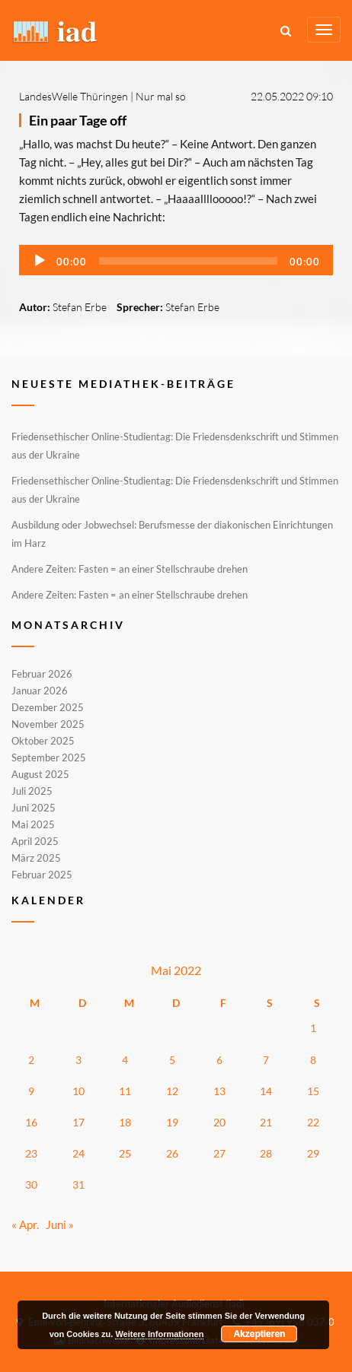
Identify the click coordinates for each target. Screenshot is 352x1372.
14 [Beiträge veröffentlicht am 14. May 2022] (266, 1091)
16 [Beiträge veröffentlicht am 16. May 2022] (31, 1122)
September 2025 (48, 757)
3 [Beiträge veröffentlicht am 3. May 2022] (78, 1059)
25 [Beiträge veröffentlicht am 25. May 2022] (125, 1153)
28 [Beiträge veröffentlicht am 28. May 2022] (266, 1153)
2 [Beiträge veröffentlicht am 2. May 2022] (31, 1059)
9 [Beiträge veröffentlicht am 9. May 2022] (31, 1091)
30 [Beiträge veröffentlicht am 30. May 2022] (31, 1184)
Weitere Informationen (159, 1334)
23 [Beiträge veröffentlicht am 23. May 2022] (31, 1153)
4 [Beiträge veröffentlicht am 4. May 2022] (125, 1059)
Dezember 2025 (47, 707)
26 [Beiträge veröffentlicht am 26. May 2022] (172, 1153)
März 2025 (36, 858)
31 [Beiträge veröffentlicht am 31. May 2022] (78, 1184)
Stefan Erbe (80, 306)
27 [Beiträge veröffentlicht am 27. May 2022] (219, 1153)
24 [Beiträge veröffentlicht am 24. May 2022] (78, 1153)
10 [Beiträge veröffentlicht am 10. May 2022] (78, 1091)
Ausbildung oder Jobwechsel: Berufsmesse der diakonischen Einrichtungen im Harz (172, 534)
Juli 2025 (32, 791)
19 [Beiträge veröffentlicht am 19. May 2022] (172, 1122)
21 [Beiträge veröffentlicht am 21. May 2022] (266, 1122)
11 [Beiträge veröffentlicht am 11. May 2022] (125, 1091)
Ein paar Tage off (77, 120)
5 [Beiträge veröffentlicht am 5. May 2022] (172, 1059)
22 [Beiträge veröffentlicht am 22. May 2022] (313, 1122)
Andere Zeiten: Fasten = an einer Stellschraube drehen (129, 569)
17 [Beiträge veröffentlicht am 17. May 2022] (78, 1122)
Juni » (60, 1224)
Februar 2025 (41, 874)
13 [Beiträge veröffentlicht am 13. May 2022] (219, 1091)
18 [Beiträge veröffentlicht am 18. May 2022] (125, 1122)
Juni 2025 (33, 808)
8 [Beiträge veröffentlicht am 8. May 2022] (313, 1059)
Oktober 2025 (43, 741)
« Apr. (25, 1224)
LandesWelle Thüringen (73, 96)
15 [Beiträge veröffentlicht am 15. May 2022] (313, 1091)
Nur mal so (161, 96)
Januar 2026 (39, 690)
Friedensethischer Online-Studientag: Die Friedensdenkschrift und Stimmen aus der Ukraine (174, 445)
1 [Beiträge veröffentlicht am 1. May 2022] (313, 1027)
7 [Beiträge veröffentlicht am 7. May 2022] (266, 1059)
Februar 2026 (41, 674)
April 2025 (35, 841)
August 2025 (40, 774)
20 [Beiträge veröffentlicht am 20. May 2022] (219, 1122)
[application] (176, 260)
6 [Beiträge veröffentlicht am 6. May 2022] (219, 1059)
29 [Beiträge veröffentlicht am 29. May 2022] (313, 1153)
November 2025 (48, 724)
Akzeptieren (259, 1334)
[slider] (188, 261)
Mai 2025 (33, 824)
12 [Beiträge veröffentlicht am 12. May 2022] (172, 1091)
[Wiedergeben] (39, 260)
